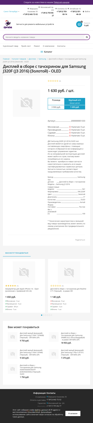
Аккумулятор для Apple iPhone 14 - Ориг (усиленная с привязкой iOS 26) (22, 290)
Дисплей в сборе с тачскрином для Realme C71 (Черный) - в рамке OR (68, 290)
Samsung (42, 59)
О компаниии (48, 46)
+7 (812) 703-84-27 (53, 406)
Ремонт (37, 46)
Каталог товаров (19, 59)
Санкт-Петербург (11, 11)
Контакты (61, 46)
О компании (40, 397)
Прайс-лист (26, 46)
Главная (6, 59)
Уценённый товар (10, 46)
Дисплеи (32, 59)
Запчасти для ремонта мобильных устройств (35, 24)
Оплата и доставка (38, 400)
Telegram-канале (61, 2)
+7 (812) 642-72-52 (30, 14)
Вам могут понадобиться (16, 253)
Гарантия (42, 403)
